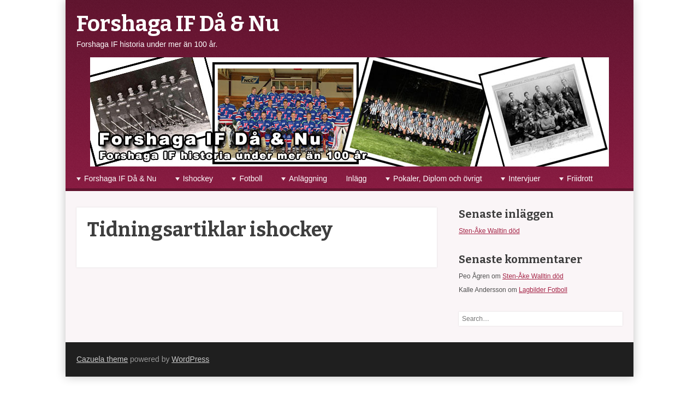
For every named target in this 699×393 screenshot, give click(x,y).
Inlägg (356, 178)
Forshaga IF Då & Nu (177, 24)
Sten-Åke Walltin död (489, 231)
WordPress (190, 359)
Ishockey (198, 178)
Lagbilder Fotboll (543, 290)
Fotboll (250, 178)
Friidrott (580, 178)
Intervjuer (524, 178)
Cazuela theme (102, 359)
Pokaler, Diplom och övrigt (437, 178)
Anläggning (308, 178)
